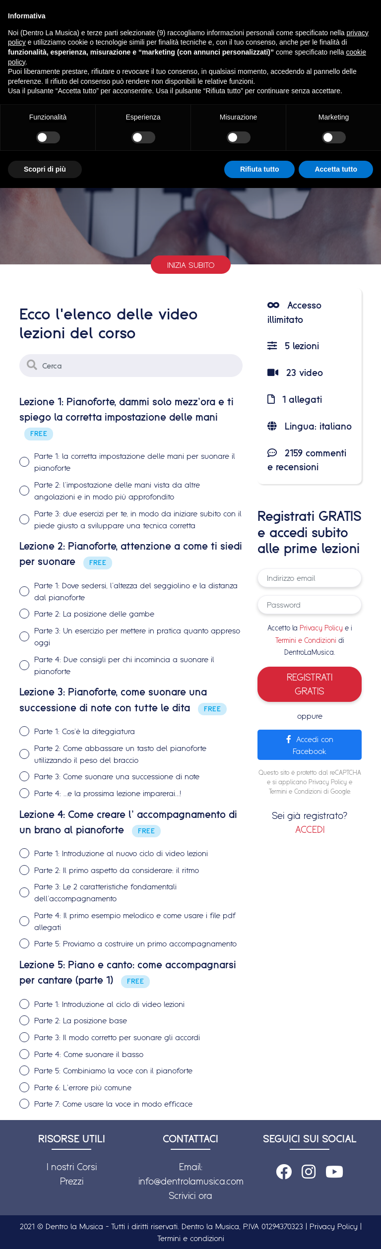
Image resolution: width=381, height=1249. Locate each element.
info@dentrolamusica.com (191, 1181)
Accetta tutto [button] (336, 169)
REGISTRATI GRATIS (309, 684)
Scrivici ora (190, 1195)
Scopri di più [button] (45, 169)
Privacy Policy (321, 628)
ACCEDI (309, 829)
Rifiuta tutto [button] (259, 169)
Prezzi (71, 1181)
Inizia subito (190, 265)
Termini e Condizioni (305, 640)
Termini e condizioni (190, 1238)
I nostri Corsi (72, 1167)
